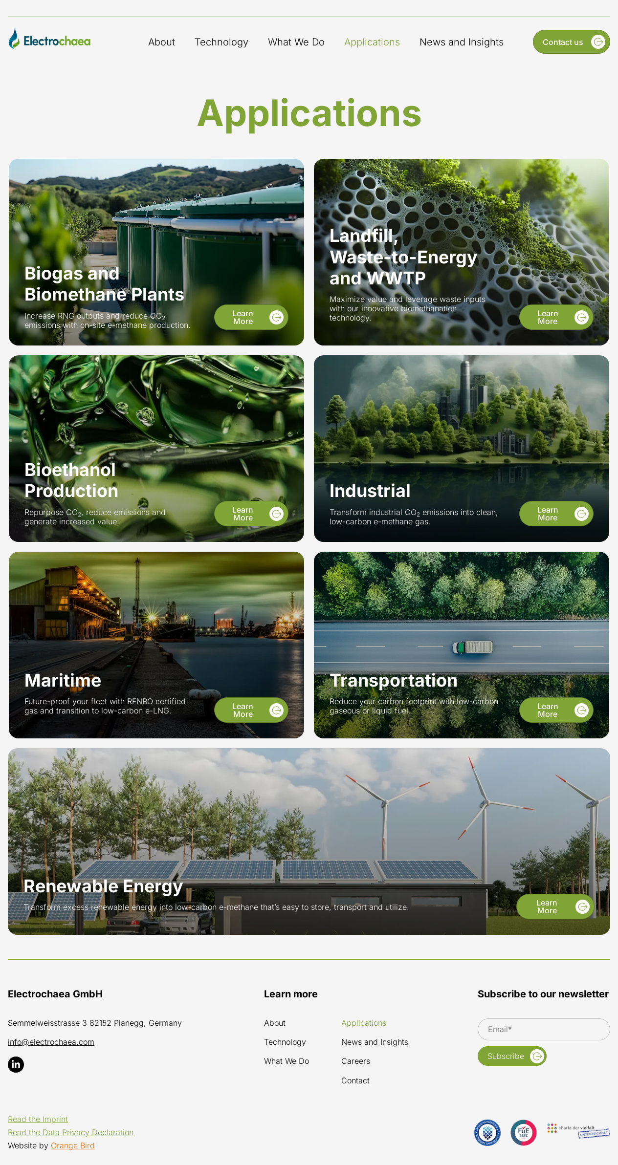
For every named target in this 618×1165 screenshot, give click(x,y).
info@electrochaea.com (51, 1042)
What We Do (296, 42)
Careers (355, 1061)
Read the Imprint (38, 1119)
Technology (221, 42)
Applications (372, 42)
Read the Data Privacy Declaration (70, 1132)
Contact (355, 1080)
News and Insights (461, 42)
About (161, 42)
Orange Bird (73, 1145)
